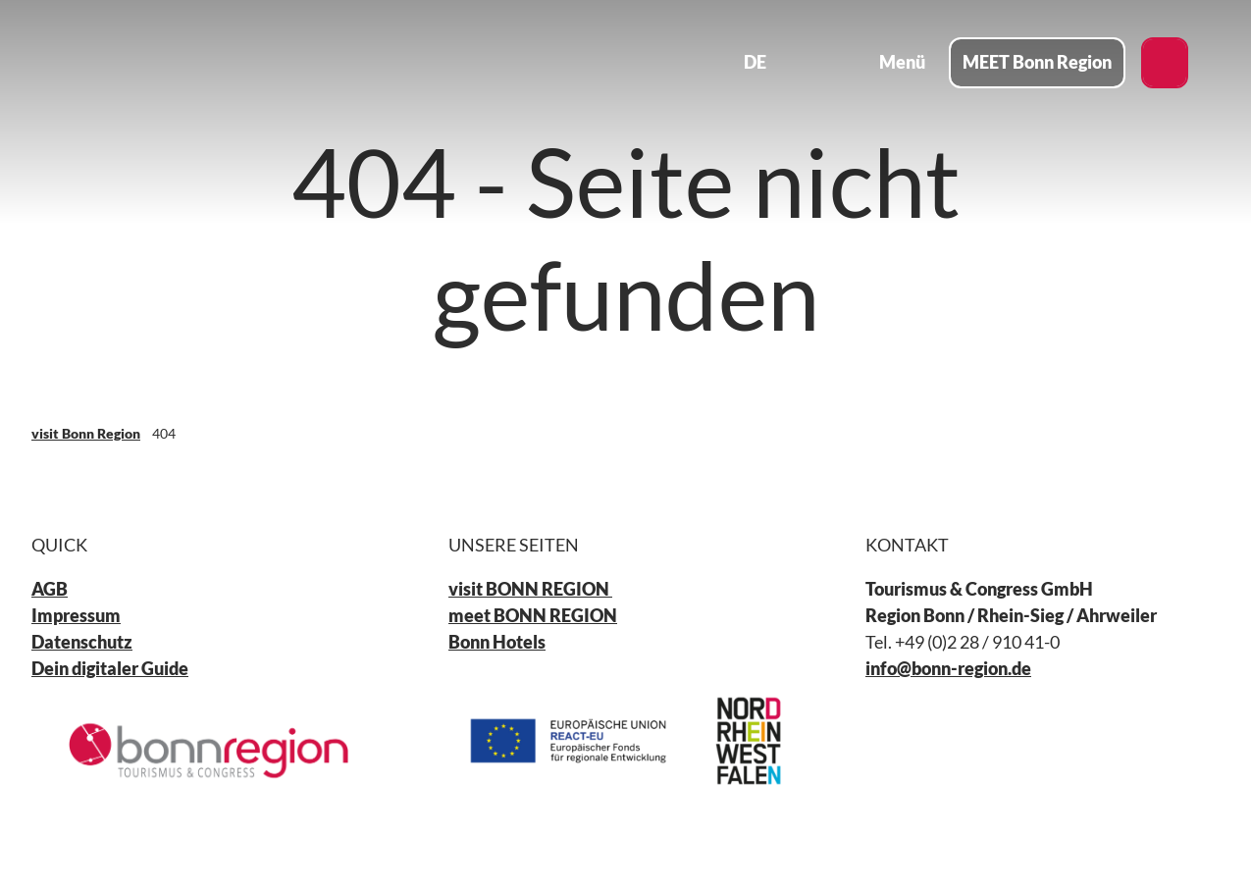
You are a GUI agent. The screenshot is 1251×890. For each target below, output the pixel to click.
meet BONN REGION (532, 615)
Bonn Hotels (497, 641)
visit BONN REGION (530, 589)
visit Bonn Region (85, 433)
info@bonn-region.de (948, 667)
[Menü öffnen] (887, 62)
